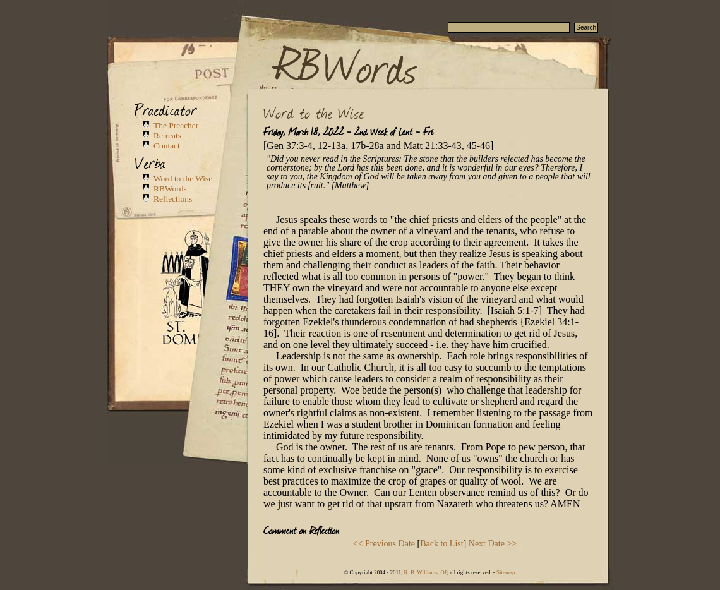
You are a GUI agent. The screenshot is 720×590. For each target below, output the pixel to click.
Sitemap (505, 572)
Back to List (441, 543)
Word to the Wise (182, 178)
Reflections (172, 198)
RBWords (346, 64)
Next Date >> (493, 543)
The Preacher (175, 125)
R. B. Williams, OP (425, 572)
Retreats (167, 135)
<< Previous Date (384, 543)
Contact (166, 145)
